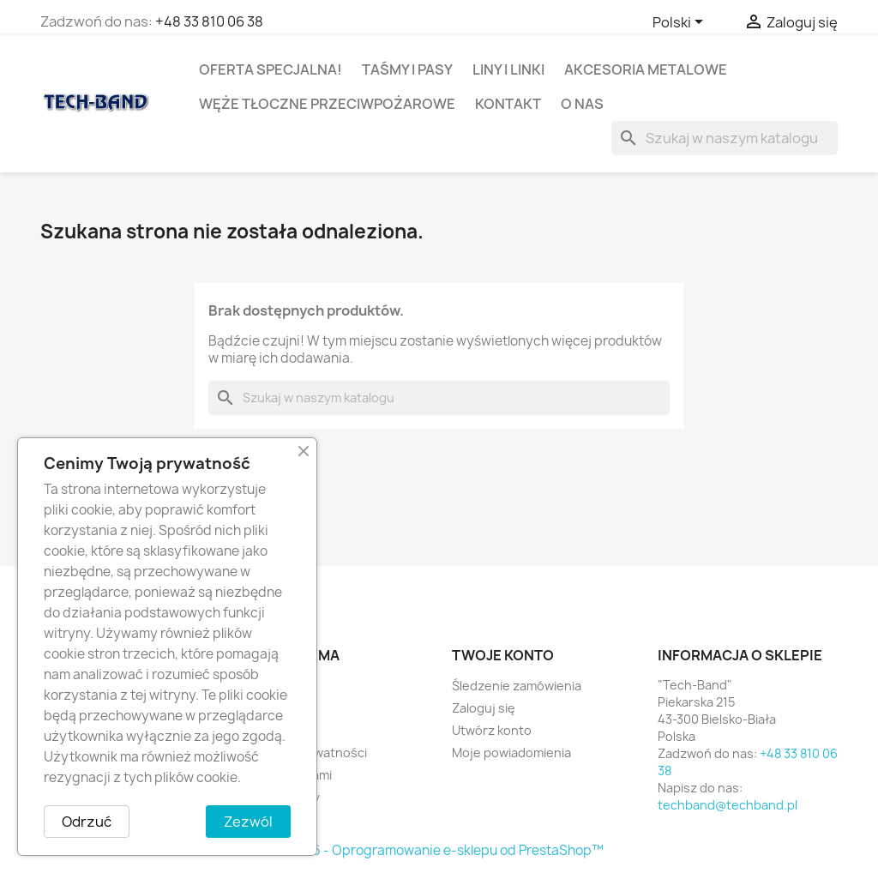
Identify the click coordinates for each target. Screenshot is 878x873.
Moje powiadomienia (511, 752)
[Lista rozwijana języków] (680, 23)
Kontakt (508, 103)
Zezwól (248, 821)
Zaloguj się (483, 708)
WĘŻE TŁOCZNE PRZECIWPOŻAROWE (327, 103)
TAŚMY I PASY (407, 69)
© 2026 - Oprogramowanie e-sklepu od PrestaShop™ (439, 850)
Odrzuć (86, 821)
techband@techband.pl (727, 805)
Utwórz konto (492, 730)
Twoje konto (503, 655)
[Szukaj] (724, 138)
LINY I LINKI (508, 69)
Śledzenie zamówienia (516, 685)
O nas (582, 103)
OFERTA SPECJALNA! (270, 69)
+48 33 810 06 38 (209, 21)
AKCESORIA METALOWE (645, 69)
